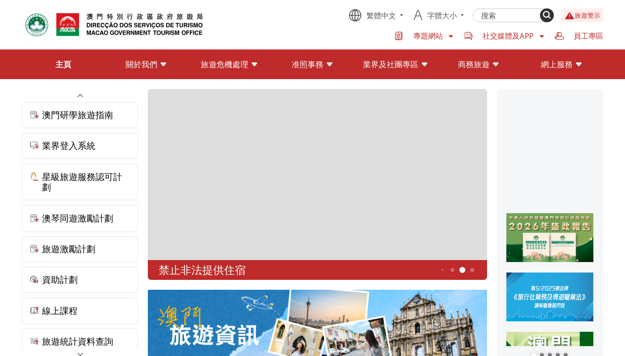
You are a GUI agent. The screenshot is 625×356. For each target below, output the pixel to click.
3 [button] (442, 270)
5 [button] (462, 270)
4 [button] (452, 269)
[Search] (547, 15)
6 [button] (472, 269)
